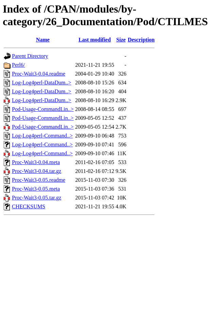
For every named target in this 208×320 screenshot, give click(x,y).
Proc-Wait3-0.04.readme (38, 74)
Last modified (95, 40)
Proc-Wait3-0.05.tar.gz (36, 198)
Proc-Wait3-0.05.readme (38, 180)
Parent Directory (30, 56)
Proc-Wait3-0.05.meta (36, 189)
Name (43, 40)
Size (121, 40)
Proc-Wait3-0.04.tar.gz (36, 171)
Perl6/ (18, 65)
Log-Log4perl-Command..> (42, 136)
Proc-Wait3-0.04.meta (36, 162)
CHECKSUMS (28, 206)
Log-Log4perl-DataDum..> (41, 82)
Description (141, 40)
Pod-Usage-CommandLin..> (43, 109)
